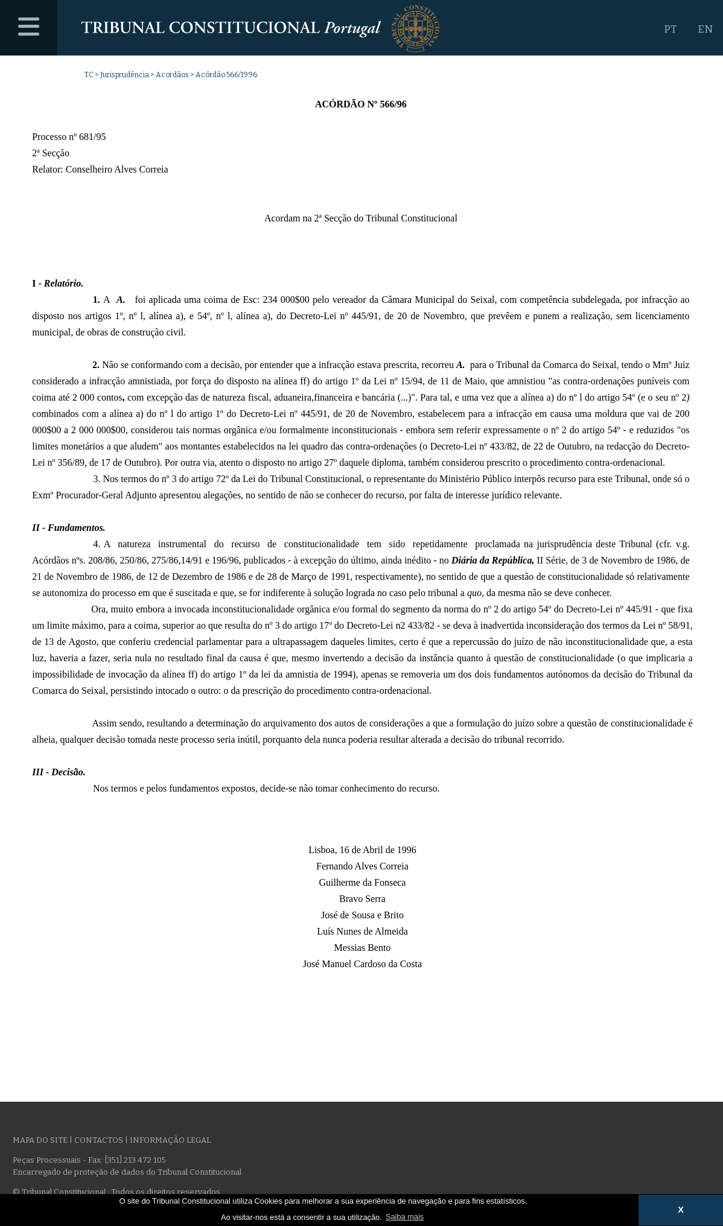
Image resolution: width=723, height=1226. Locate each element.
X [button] (681, 1210)
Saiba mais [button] (405, 1216)
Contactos (98, 1140)
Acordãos (172, 75)
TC (89, 75)
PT (670, 29)
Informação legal (170, 1140)
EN (705, 29)
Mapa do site (40, 1140)
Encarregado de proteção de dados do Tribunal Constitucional (127, 1172)
